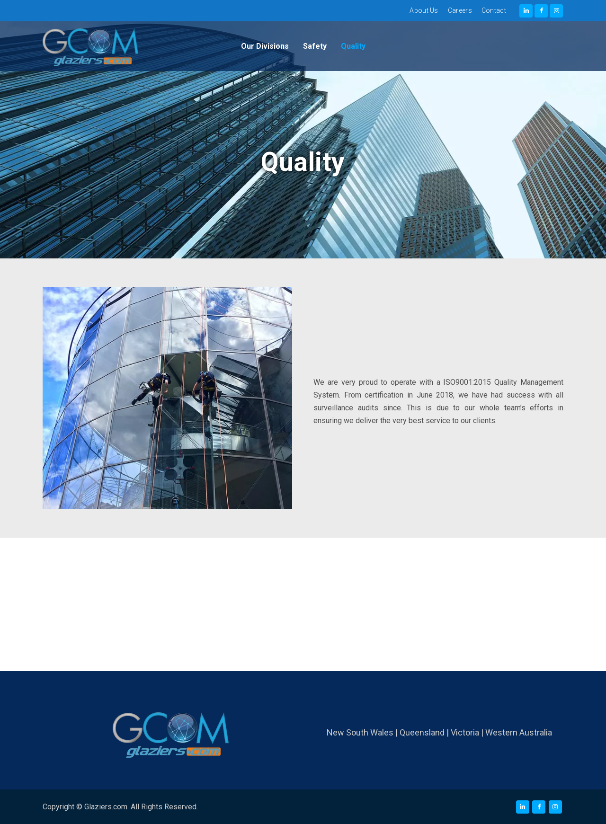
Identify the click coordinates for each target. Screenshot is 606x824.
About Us (424, 10)
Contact (493, 10)
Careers (460, 10)
